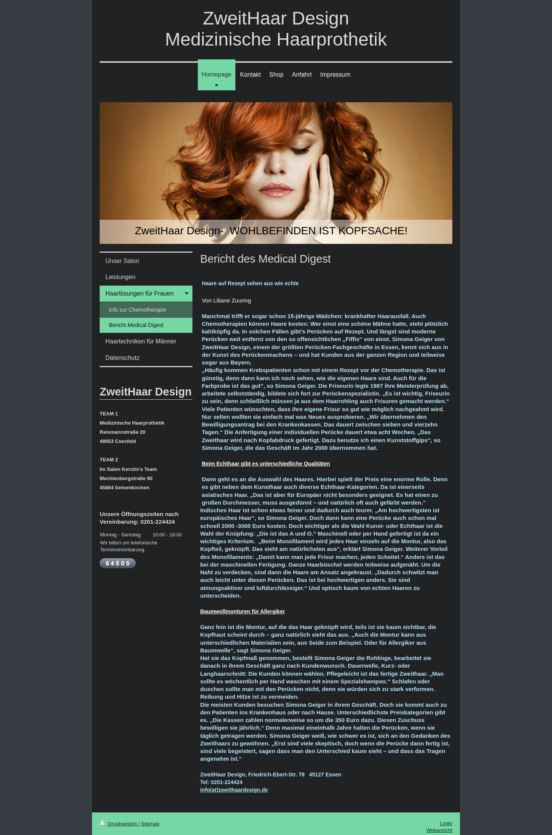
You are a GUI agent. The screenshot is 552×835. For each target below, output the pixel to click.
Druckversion (119, 824)
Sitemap (150, 824)
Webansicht (439, 830)
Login (446, 823)
